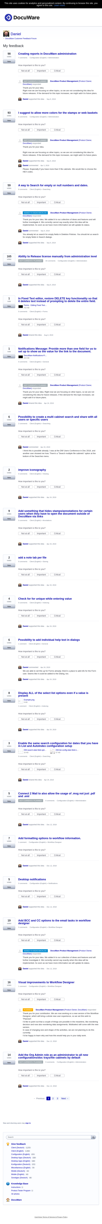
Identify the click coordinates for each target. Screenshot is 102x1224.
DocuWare (16, 1200)
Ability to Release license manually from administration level (57, 256)
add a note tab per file (32, 557)
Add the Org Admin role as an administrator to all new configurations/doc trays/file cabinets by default (53, 1056)
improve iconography (32, 469)
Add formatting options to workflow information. (49, 838)
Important (43, 71)
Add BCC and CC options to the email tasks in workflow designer (54, 922)
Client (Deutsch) (18, 1148)
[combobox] (49, 1137)
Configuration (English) (38, 58)
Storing (45, 561)
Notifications (53, 883)
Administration (53, 58)
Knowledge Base (19, 1183)
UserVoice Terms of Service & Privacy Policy (51, 1217)
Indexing (46, 603)
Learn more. (59, 5)
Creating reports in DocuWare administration (47, 53)
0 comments (22, 311)
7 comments (22, 58)
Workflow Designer (55, 842)
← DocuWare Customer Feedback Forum (20, 38)
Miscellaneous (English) (21, 1168)
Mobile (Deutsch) (18, 1171)
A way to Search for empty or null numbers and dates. (53, 185)
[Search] (93, 1137)
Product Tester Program (21, 1191)
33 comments (50, 261)
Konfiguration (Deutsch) (21, 1164)
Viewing (46, 474)
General (46, 362)
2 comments (22, 423)
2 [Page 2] (53, 1098)
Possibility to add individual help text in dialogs (49, 639)
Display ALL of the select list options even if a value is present (53, 694)
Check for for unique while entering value (45, 598)
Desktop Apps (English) (21, 1161)
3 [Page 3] (57, 1098)
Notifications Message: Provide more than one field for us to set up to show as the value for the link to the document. (57, 350)
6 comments (22, 117)
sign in (28, 1123)
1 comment (22, 644)
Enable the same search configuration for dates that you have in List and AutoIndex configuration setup (58, 744)
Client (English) (35, 189)
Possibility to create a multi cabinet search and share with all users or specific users (57, 418)
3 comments (22, 927)
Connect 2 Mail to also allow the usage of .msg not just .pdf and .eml (56, 795)
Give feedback (18, 1144)
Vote (9, 61)
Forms (45, 311)
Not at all (27, 71)
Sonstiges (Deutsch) (19, 1178)
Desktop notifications (32, 879)
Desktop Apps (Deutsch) (21, 1158)
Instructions (15, 1187)
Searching (46, 189)
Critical (59, 71)
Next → (64, 1098)
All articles (15, 1194)
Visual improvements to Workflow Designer (46, 982)
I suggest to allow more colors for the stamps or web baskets (58, 112)
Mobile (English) (18, 1174)
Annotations (47, 520)
